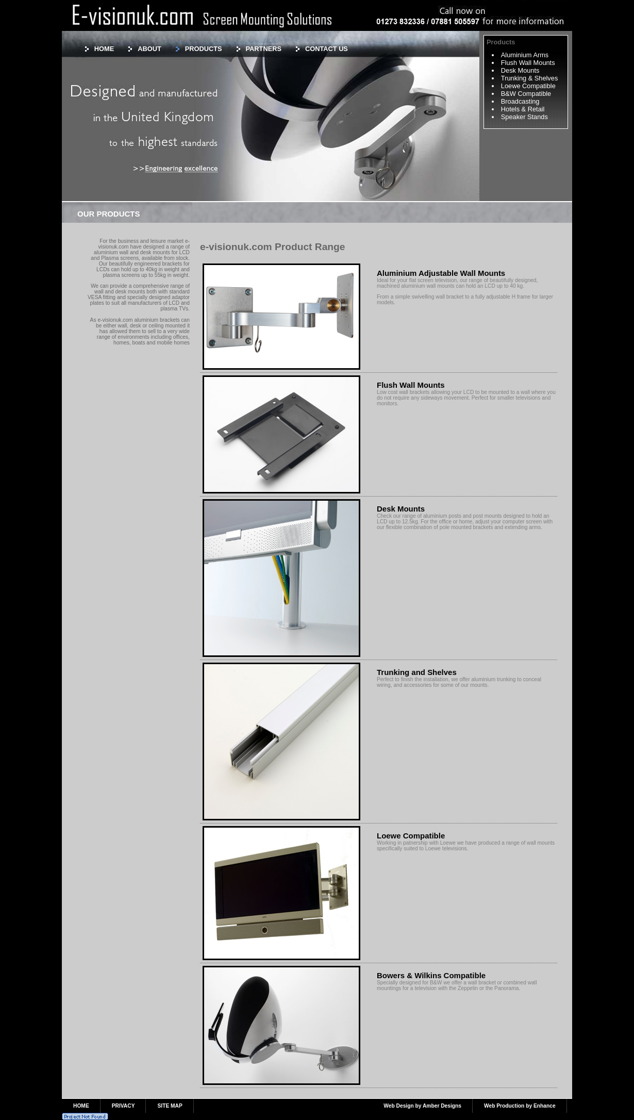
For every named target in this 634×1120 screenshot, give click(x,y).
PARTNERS (263, 49)
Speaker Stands (524, 117)
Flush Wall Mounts (528, 63)
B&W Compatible (526, 93)
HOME (104, 49)
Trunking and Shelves (417, 672)
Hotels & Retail (523, 109)
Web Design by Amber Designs (422, 1106)
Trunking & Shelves (529, 78)
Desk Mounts (520, 70)
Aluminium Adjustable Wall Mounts (441, 273)
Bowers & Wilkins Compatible (431, 975)
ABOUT (149, 49)
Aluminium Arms (524, 55)
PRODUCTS (203, 49)
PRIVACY (123, 1106)
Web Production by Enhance (520, 1106)
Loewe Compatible (528, 86)
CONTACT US (326, 49)
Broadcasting (520, 101)
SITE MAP (169, 1106)
